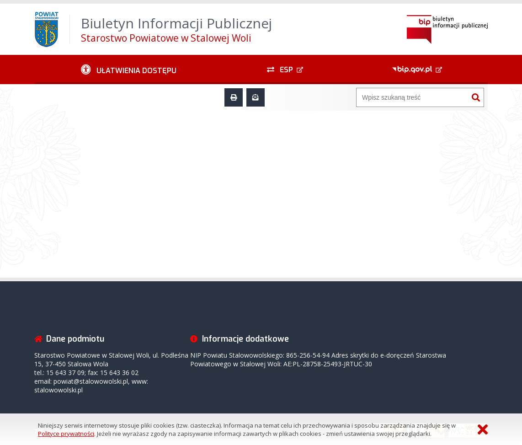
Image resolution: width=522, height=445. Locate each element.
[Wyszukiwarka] (412, 97)
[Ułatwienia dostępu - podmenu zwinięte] (128, 69)
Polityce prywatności (66, 433)
